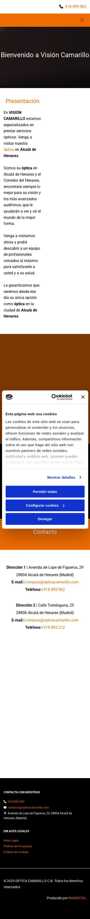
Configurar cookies (45, 505)
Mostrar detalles (61, 477)
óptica (9, 149)
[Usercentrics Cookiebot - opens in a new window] (53, 397)
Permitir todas (45, 492)
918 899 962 (75, 6)
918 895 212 (54, 627)
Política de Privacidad (18, 846)
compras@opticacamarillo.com (51, 582)
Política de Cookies (16, 852)
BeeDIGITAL (77, 898)
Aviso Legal (11, 840)
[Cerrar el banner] (82, 397)
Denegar (45, 519)
